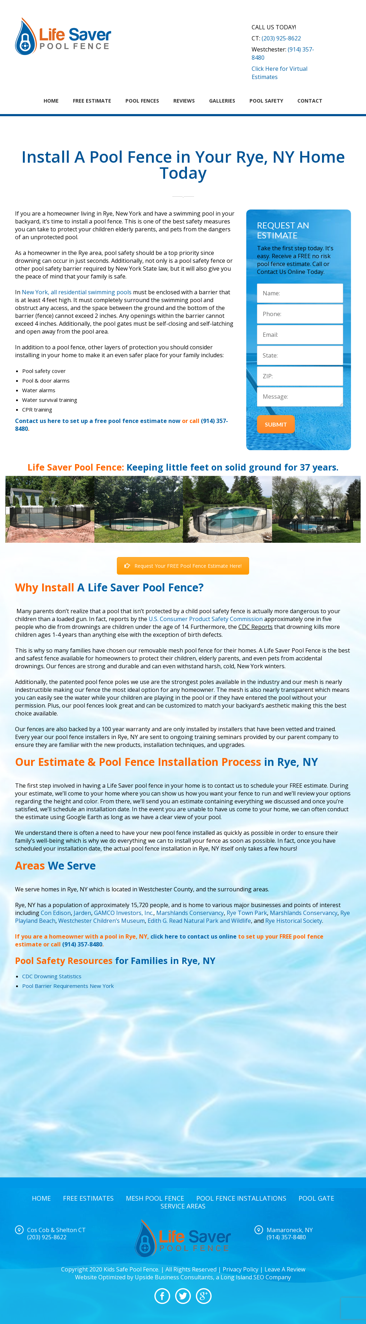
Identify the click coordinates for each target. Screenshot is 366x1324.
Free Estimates (88, 1198)
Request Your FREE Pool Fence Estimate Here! (183, 565)
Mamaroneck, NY (290, 1230)
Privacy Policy (240, 1269)
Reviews (184, 100)
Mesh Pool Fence (155, 1198)
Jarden (82, 913)
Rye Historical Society (293, 921)
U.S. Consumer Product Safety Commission (206, 619)
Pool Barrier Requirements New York (68, 985)
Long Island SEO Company (256, 1277)
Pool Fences (142, 100)
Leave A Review (284, 1269)
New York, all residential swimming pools (77, 292)
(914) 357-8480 (82, 944)
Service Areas (183, 1206)
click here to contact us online (193, 936)
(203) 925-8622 (281, 38)
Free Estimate (92, 100)
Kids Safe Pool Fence (131, 1269)
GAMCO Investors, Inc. (123, 913)
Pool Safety (266, 100)
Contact (309, 100)
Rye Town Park (247, 913)
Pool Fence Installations (241, 1198)
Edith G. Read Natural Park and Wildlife (199, 921)
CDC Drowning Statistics (51, 976)
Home (51, 100)
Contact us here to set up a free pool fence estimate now (97, 421)
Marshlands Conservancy (190, 913)
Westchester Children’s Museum (101, 921)
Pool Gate (316, 1198)
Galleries (222, 100)
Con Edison (56, 913)
